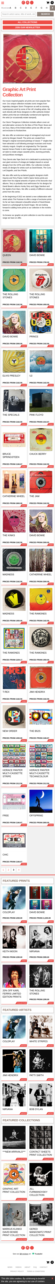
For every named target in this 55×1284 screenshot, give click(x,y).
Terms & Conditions (36, 1271)
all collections (27, 22)
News (10, 1267)
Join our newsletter (27, 27)
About (27, 1267)
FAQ (35, 1267)
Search (45, 14)
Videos (18, 1267)
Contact (43, 1267)
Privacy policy (17, 1271)
